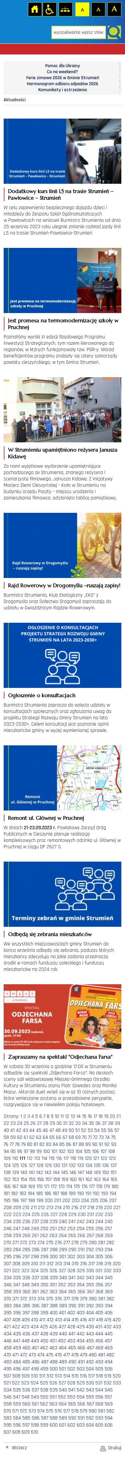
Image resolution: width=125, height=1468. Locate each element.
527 (62, 1382)
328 (71, 1270)
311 (42, 1263)
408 (16, 1319)
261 (35, 1235)
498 (35, 1368)
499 (44, 1368)
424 (35, 1326)
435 (17, 1333)
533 (117, 1382)
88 (81, 1144)
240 (63, 1221)
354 (81, 1284)
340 (63, 1277)
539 (54, 1389)
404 (90, 1312)
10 (57, 1116)
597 (26, 1425)
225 (36, 1214)
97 (26, 1151)
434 (8, 1333)
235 (17, 1221)
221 (116, 1207)
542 (81, 1389)
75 (113, 1137)
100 (46, 1151)
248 (26, 1228)
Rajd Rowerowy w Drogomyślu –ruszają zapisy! (64, 585)
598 (35, 1425)
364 (63, 1291)
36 (98, 1123)
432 (108, 1326)
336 (26, 1277)
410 (34, 1319)
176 (84, 1186)
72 (95, 1137)
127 (32, 1165)
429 (81, 1326)
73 (101, 1137)
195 (7, 1200)
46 (45, 1130)
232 (99, 1214)
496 (17, 1368)
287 (44, 1249)
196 (15, 1200)
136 (105, 1165)
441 (71, 1333)
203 (76, 1200)
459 (17, 1347)
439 (54, 1333)
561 (35, 1404)
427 (62, 1326)
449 (35, 1340)
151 (113, 1172)
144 (56, 1172)
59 (13, 1137)
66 (58, 1137)
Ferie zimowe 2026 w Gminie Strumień (62, 78)
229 (72, 1214)
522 (16, 1382)
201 (57, 1200)
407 (7, 1319)
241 (71, 1221)
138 (7, 1172)
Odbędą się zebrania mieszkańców (50, 934)
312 (50, 1263)
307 (7, 1263)
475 (49, 1354)
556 (99, 1397)
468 (99, 1347)
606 (109, 1425)
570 (7, 1411)
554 (81, 1397)
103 (70, 1151)
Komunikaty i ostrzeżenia (62, 90)
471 (15, 1354)
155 (32, 1179)
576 (58, 1411)
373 (32, 1298)
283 (8, 1249)
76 (6, 1144)
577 (66, 1411)
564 (63, 1404)
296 (17, 1256)
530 (90, 1382)
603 (81, 1425)
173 (61, 1186)
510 (34, 1375)
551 (53, 1397)
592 (90, 1418)
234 (8, 1221)
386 (36, 1305)
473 (32, 1354)
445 (109, 1333)
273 (32, 1242)
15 (84, 1116)
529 (81, 1382)
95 (13, 1151)
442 (81, 1333)
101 (54, 1151)
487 (44, 1361)
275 (49, 1242)
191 (88, 1193)
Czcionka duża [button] (114, 9)
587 (44, 1418)
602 (71, 1425)
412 (50, 1319)
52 (83, 1130)
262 (44, 1235)
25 (26, 1123)
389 (63, 1305)
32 (71, 1123)
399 (44, 1312)
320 (117, 1263)
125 (15, 1165)
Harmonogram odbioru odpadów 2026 (62, 84)
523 (25, 1382)
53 (90, 1130)
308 (16, 1263)
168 (23, 1186)
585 (26, 1418)
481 (101, 1354)
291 (81, 1249)
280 (93, 1242)
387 (44, 1305)
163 (97, 1179)
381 (101, 1298)
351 (53, 1284)
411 (42, 1319)
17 (95, 1116)
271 (15, 1242)
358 (8, 1291)
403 (81, 1312)
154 (23, 1179)
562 (44, 1404)
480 (93, 1354)
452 (62, 1340)
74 (107, 1137)
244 (99, 1221)
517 (91, 1375)
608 (16, 1432)
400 (54, 1312)
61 (26, 1137)
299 (44, 1256)
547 (16, 1397)
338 (44, 1277)
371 (15, 1298)
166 (7, 1186)
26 (33, 1123)
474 (41, 1354)
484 (17, 1361)
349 (35, 1284)
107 (103, 1151)
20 (112, 1116)
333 (117, 1270)
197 (23, 1200)
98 (32, 1151)
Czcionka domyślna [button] (82, 9)
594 (109, 1418)
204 (85, 1200)
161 (81, 1179)
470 (7, 1354)
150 (105, 1172)
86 (68, 1144)
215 (66, 1207)
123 (112, 1158)
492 (90, 1361)
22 (6, 1123)
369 (109, 1291)
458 (8, 1347)
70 (84, 1137)
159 (64, 1179)
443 (90, 1333)
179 (107, 1186)
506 (109, 1368)
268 (99, 1235)
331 (98, 1270)
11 (62, 1116)
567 (90, 1404)
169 (31, 1186)
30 (59, 1123)
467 (90, 1347)
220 (108, 1207)
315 (75, 1263)
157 (48, 1179)
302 (71, 1256)
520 (117, 1375)
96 (19, 1151)
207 (112, 1200)
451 (53, 1340)
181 (7, 1193)
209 (17, 1207)
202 (66, 1200)
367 (90, 1291)
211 (34, 1207)
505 (99, 1368)
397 (26, 1312)
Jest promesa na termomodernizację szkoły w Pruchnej (63, 323)
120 (88, 1158)
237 (35, 1221)
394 (109, 1305)
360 (26, 1291)
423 (25, 1326)
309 (26, 1263)
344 (99, 1277)
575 (49, 1411)
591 (81, 1418)
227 (54, 1214)
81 (36, 1144)
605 (99, 1425)
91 (101, 1144)
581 (101, 1411)
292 (90, 1249)
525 (44, 1382)
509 (26, 1375)
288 (54, 1249)
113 (37, 1158)
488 (54, 1361)
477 (66, 1354)
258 (8, 1235)
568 (99, 1404)
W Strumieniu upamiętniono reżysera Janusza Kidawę (62, 453)
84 (55, 1144)
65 (52, 1137)
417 (91, 1319)
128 (39, 1165)
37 (104, 1123)
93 (113, 1144)
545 (109, 1389)
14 (78, 1116)
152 (7, 1179)
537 (35, 1389)
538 (44, 1389)
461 (35, 1347)
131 (64, 1165)
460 (26, 1347)
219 (99, 1207)
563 (53, 1404)
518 (99, 1375)
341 (71, 1277)
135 (97, 1165)
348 (26, 1284)
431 (98, 1326)
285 (26, 1249)
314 (66, 1263)
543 (90, 1389)
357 (108, 1284)
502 (71, 1368)
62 (32, 1137)
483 (8, 1361)
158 (56, 1179)
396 (17, 1312)
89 (88, 1144)
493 (99, 1361)
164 (105, 1179)
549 (35, 1397)
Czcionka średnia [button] (98, 9)
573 (32, 1411)
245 (109, 1221)
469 (109, 1347)
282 (110, 1242)
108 (111, 1151)
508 (16, 1375)
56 (110, 1130)
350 (44, 1284)
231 (90, 1214)
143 (47, 1172)
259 (17, 1235)
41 (12, 1130)
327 (62, 1270)
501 (62, 1368)
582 (110, 1411)
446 (8, 1340)
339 (54, 1277)
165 (113, 1179)
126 (23, 1165)
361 (35, 1291)
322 (16, 1270)
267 (90, 1235)
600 (54, 1425)
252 (62, 1228)
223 (17, 1214)
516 (83, 1375)
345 (109, 1277)
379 (83, 1298)
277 (66, 1242)
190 (80, 1193)
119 (80, 1158)
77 (12, 1144)
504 (90, 1368)
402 (71, 1312)
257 (108, 1228)
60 (19, 1137)
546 (8, 1397)
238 (44, 1221)
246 (8, 1228)
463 (53, 1347)
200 (49, 1200)
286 (36, 1249)
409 (26, 1319)
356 (99, 1284)
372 (23, 1298)
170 (39, 1186)
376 (58, 1298)
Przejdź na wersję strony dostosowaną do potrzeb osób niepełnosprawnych (49, 9)
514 (66, 1375)
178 (99, 1186)
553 (71, 1397)
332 (108, 1270)
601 (62, 1425)
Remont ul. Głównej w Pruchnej (46, 818)
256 (99, 1228)
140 (23, 1172)
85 (62, 1144)
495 (8, 1368)
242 (81, 1221)
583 (8, 1418)
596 (17, 1425)
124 (7, 1165)
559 (17, 1404)
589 (63, 1418)
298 (35, 1256)
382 (110, 1298)
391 (81, 1305)
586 (36, 1418)
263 (53, 1235)
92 (107, 1144)
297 (26, 1256)
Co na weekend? (62, 72)
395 (8, 1312)
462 (44, 1347)
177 (92, 1186)
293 (99, 1249)
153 (15, 1179)
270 (7, 1242)
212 (41, 1207)
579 (83, 1411)
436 (26, 1333)
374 (41, 1298)
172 (54, 1186)
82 (42, 1144)
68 (71, 1137)
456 (99, 1340)
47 (51, 1130)
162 (88, 1179)
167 (15, 1186)
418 (99, 1319)
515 (75, 1375)
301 (62, 1256)
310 (34, 1263)
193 (104, 1193)
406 (109, 1312)
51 (77, 1130)
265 (72, 1235)
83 (48, 1144)
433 (117, 1326)
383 (8, 1305)
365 (72, 1291)
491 (81, 1361)
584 (17, 1418)
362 (44, 1291)
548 (26, 1397)
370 (7, 1298)
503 (81, 1368)
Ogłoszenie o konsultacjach (41, 695)
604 (90, 1425)
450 (44, 1340)
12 (67, 1116)
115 (52, 1158)
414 (66, 1319)
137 (113, 1165)
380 (93, 1298)
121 (96, 1158)
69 (78, 1137)
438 (44, 1333)
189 (72, 1193)
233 (109, 1214)
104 (78, 1151)
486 (36, 1361)
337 (35, 1277)
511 (42, 1375)
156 (40, 1179)
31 (65, 1123)
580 (93, 1411)
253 (71, 1228)
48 (58, 1130)
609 (26, 1432)
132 (72, 1165)
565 (72, 1404)
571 (15, 1411)
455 (90, 1340)
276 (58, 1242)
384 (17, 1305)
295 (8, 1256)
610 (34, 1432)
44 (32, 1130)
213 (49, 1207)
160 (73, 1179)
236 (26, 1221)
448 (26, 1340)
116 (59, 1158)
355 (90, 1284)
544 (99, 1389)
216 (74, 1207)
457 (108, 1340)
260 (26, 1235)
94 (6, 1151)
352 (62, 1284)
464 (63, 1347)
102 (62, 1151)
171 (46, 1186)
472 (23, 1354)
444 (99, 1333)
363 (53, 1291)
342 (81, 1277)
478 (75, 1354)
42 (18, 1130)
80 (29, 1144)
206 (104, 1200)
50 (71, 1130)
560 (26, 1404)
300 (54, 1256)
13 (73, 1116)
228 (63, 1214)
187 (56, 1193)
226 (45, 1214)
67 (65, 1137)
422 (16, 1326)
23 (13, 1123)
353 (71, 1284)
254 (81, 1228)
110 (15, 1158)
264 (63, 1235)
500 (54, 1368)
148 (88, 1172)
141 (32, 1172)
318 (99, 1263)
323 (25, 1270)
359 (17, 1291)
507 (7, 1375)
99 (39, 1151)
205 (94, 1200)
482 (110, 1354)
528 (71, 1382)
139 (15, 1172)
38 (110, 1123)
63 (38, 1137)
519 (107, 1375)
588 (54, 1418)
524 (35, 1382)
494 (109, 1361)
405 (99, 1312)
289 (63, 1249)
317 (91, 1263)
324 (35, 1270)
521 (7, 1382)
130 (56, 1165)
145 (64, 1172)
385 (26, 1305)
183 (22, 1193)
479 (83, 1354)
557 (108, 1397)
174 (69, 1186)
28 (45, 1123)
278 (75, 1242)
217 (83, 1207)
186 (47, 1193)
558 (8, 1404)
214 (58, 1207)
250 (44, 1228)
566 (81, 1404)
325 (44, 1270)
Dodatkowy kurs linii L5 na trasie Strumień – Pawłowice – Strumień (60, 194)
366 (81, 1291)
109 (7, 1158)
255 (90, 1228)
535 (17, 1389)
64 (45, 1137)
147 (81, 1172)
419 (107, 1319)
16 (90, 1116)
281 (101, 1242)
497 (26, 1368)
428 (71, 1326)
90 (94, 1144)
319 (107, 1263)
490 (72, 1361)
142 (39, 1172)
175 (77, 1186)
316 (83, 1263)
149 (97, 1172)
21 (118, 1116)
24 (19, 1123)
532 (108, 1382)
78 (17, 1144)
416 (83, 1319)
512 (50, 1375)
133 (80, 1165)
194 (112, 1193)
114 (44, 1158)
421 (7, 1326)
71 (90, 1137)
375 (49, 1298)
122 (103, 1158)
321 (7, 1270)
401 (62, 1312)
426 (53, 1326)
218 (90, 1207)
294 (109, 1249)
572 (23, 1411)
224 (26, 1214)
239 (54, 1221)
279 (83, 1242)
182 (14, 1193)
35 (91, 1123)
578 (75, 1411)
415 (75, 1319)
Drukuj (114, 1448)
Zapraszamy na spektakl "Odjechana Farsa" (60, 1056)
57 (116, 1130)
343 (90, 1277)
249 (35, 1228)
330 (90, 1270)
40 (6, 1130)
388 (54, 1305)
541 (71, 1389)
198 (31, 1200)
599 (44, 1425)
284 (17, 1249)
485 (26, 1361)
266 (81, 1235)
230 (82, 1214)
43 (25, 1130)
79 (23, 1144)
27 (39, 1123)
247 (16, 1228)
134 (88, 1165)
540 (63, 1389)
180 (114, 1186)
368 (99, 1291)
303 (81, 1256)
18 (100, 1116)
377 (66, 1298)
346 (8, 1284)
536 (26, 1389)
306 (109, 1256)
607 (7, 1432)
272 (23, 1242)
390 (72, 1305)
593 (99, 1418)
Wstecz (19, 1448)
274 (41, 1242)
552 (62, 1397)
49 (64, 1130)
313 (58, 1263)
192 (96, 1193)
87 (75, 1144)
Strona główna (34, 9)
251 (53, 1228)
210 (25, 1207)
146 (72, 1172)
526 (53, 1382)
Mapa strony (65, 9)
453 (71, 1340)
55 (103, 1130)
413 (58, 1319)
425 (44, 1326)
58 (6, 1137)
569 (109, 1404)
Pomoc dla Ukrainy (62, 66)
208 (8, 1207)
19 (106, 1116)
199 (39, 1200)
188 (63, 1193)
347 (16, 1284)
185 (39, 1193)
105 (87, 1151)
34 (84, 1123)
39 (117, 1123)
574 (41, 1411)
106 (95, 1151)
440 (63, 1333)
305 (99, 1256)
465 (72, 1347)
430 (90, 1326)
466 (81, 1347)
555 (90, 1397)
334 (8, 1277)
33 (78, 1123)
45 (38, 1130)
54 (97, 1130)
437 (35, 1333)
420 (117, 1319)
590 (72, 1418)
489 (63, 1361)
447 (16, 1340)
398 (35, 1312)
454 (81, 1340)
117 (66, 1158)
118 (73, 1158)
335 (17, 1277)
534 (8, 1389)
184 (31, 1193)
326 (53, 1270)
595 (8, 1425)
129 (48, 1165)
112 (30, 1158)
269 (109, 1235)
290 (72, 1249)
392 (90, 1305)
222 (8, 1214)
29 (52, 1123)
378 (75, 1298)
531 (98, 1382)
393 (99, 1305)
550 (44, 1397)
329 (81, 1270)
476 (58, 1354)
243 (90, 1221)
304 (90, 1256)
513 (58, 1375)
